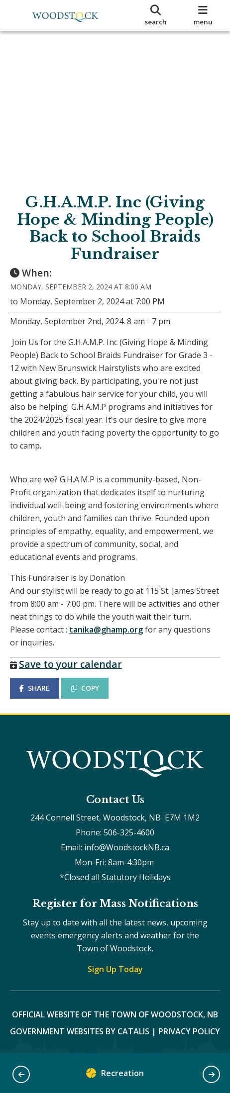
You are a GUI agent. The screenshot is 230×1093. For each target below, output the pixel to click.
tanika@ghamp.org (106, 629)
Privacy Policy (189, 1031)
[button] (21, 1074)
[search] (155, 15)
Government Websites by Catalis (79, 1031)
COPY (85, 688)
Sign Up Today (115, 969)
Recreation (115, 1075)
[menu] (203, 15)
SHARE (34, 688)
